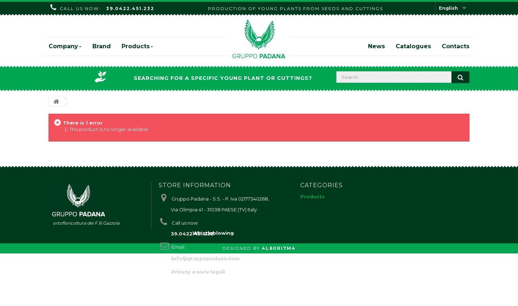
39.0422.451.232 (130, 8)
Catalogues (413, 46)
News (376, 46)
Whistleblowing (213, 285)
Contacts (455, 46)
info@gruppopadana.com (205, 258)
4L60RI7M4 (279, 300)
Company (65, 46)
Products (137, 46)
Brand (101, 46)
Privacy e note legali (197, 271)
